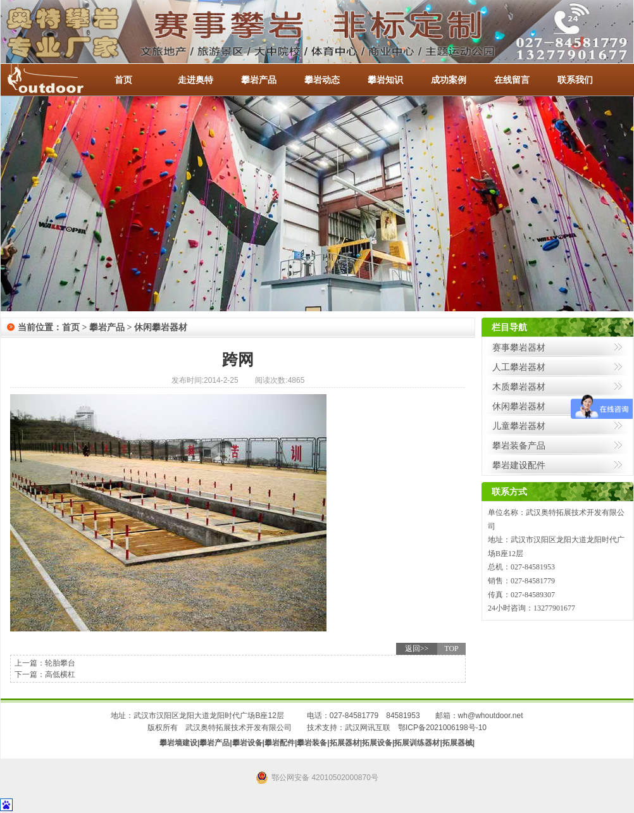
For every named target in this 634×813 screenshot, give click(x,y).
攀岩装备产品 (518, 445)
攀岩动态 (322, 80)
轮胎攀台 (60, 663)
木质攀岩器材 (518, 387)
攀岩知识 (385, 80)
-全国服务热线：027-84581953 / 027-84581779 (58, 80)
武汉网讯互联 (367, 727)
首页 (123, 80)
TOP (451, 648)
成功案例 (448, 80)
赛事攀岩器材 (518, 347)
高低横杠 (60, 674)
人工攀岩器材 (518, 367)
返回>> (417, 648)
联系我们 (575, 80)
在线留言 (512, 80)
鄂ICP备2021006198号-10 (442, 727)
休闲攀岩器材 (160, 327)
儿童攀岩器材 (518, 426)
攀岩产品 (259, 80)
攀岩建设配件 (518, 465)
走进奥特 (195, 80)
